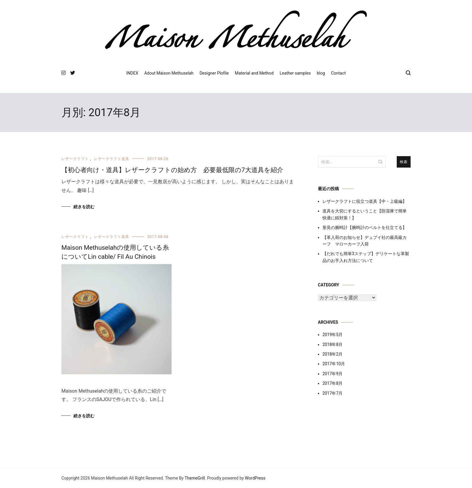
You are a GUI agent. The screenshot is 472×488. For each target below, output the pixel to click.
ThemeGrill (195, 478)
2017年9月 (332, 373)
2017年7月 (332, 393)
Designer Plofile (214, 73)
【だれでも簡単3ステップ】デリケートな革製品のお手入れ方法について (365, 257)
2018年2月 (332, 354)
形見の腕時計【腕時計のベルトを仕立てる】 (364, 227)
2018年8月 (332, 344)
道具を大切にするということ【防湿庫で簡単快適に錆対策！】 (364, 214)
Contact (338, 73)
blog (321, 73)
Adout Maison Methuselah (168, 73)
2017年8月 (332, 383)
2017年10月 (333, 363)
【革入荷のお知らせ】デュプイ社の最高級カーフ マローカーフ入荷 (364, 240)
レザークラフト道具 (111, 159)
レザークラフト (75, 159)
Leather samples (295, 73)
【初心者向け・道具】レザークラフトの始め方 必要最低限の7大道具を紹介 (172, 170)
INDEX (132, 73)
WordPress (255, 478)
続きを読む (84, 206)
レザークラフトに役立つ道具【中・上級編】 (364, 201)
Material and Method (254, 73)
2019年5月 (332, 334)
